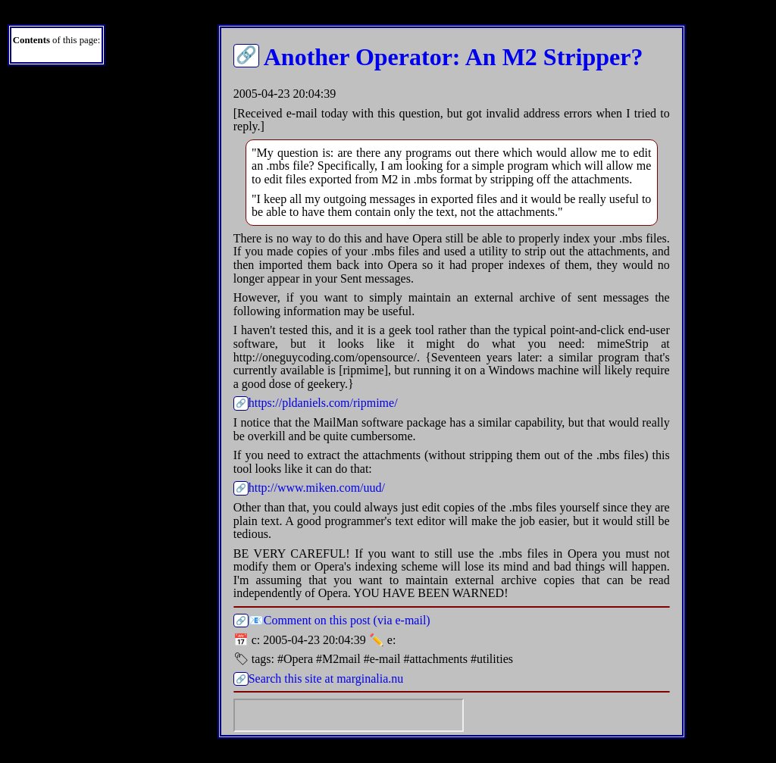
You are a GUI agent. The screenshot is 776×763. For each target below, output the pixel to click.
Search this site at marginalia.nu (326, 678)
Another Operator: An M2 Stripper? (453, 57)
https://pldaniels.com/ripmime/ (323, 402)
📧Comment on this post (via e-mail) (339, 620)
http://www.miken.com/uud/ (317, 487)
